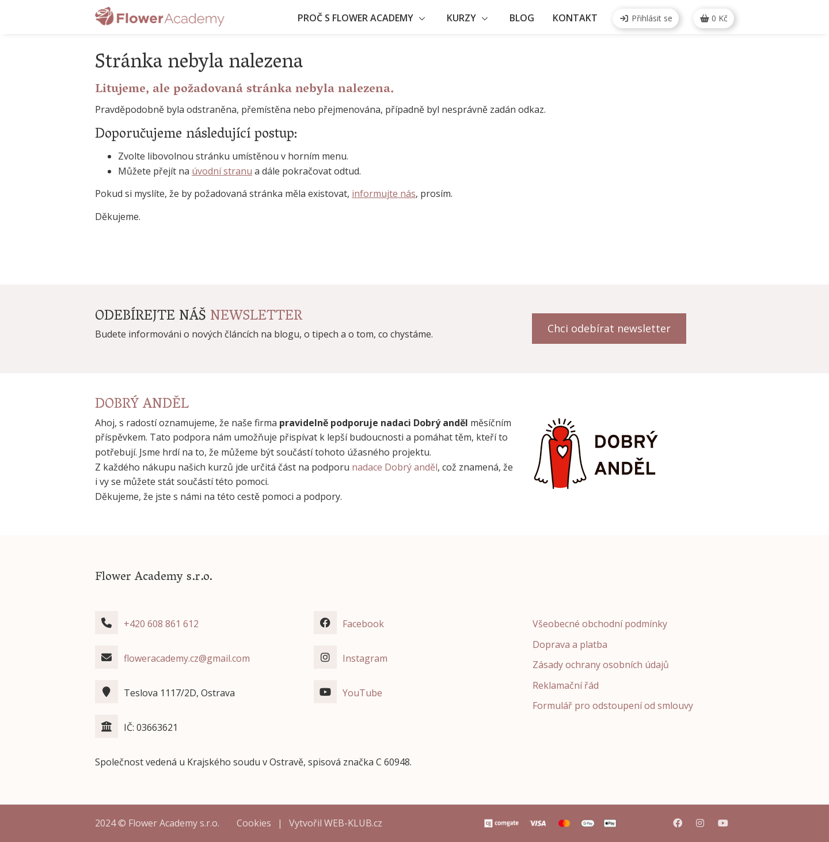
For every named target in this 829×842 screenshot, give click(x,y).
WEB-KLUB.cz (353, 823)
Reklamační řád (566, 685)
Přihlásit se (645, 18)
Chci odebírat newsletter (609, 328)
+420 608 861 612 (161, 623)
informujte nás (384, 193)
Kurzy (461, 18)
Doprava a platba (570, 644)
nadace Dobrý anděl (395, 467)
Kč (714, 18)
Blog (521, 18)
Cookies (254, 823)
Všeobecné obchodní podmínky (600, 623)
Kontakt (575, 18)
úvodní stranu (222, 171)
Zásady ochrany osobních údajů (601, 664)
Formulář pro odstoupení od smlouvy (613, 705)
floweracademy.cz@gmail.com (187, 658)
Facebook (363, 623)
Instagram (365, 658)
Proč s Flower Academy (355, 18)
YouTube (362, 693)
